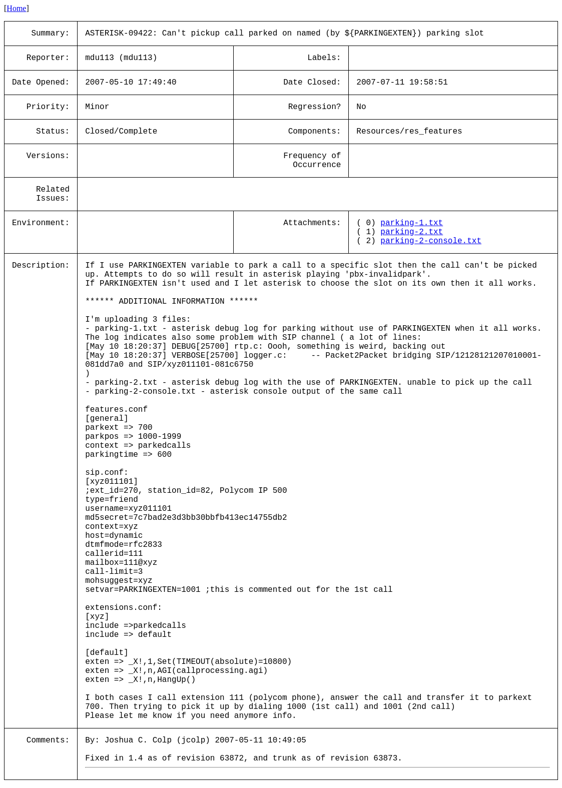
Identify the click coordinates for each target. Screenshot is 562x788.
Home (16, 8)
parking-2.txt (411, 232)
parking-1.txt (411, 223)
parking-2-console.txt (430, 241)
